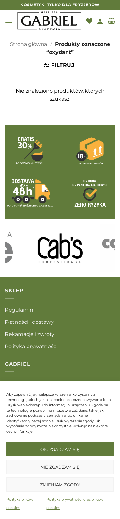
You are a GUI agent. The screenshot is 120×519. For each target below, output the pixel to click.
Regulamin (19, 310)
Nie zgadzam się (60, 467)
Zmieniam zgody (60, 484)
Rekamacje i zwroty (29, 334)
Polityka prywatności (31, 346)
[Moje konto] (100, 21)
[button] (8, 21)
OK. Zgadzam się (60, 449)
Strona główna (28, 44)
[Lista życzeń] (89, 21)
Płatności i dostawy (29, 322)
